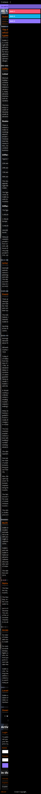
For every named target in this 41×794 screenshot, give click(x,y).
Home (4, 21)
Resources (6, 24)
